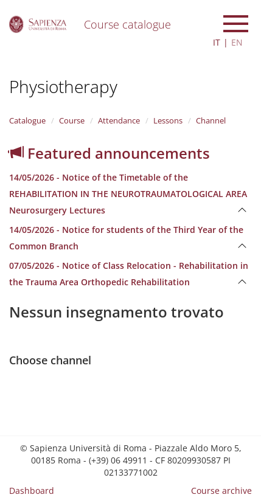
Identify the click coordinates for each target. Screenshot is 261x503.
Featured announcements (109, 153)
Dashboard (31, 490)
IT (216, 42)
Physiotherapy (63, 86)
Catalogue (27, 120)
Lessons (168, 120)
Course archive (221, 490)
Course (72, 120)
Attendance (119, 120)
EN (237, 42)
